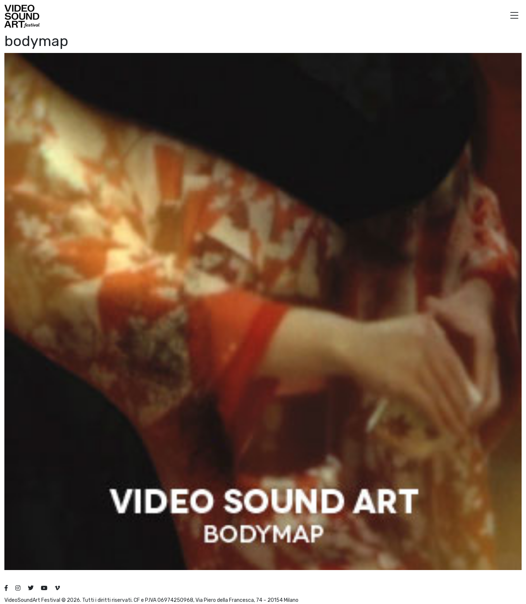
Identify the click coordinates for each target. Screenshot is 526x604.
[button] (514, 16)
